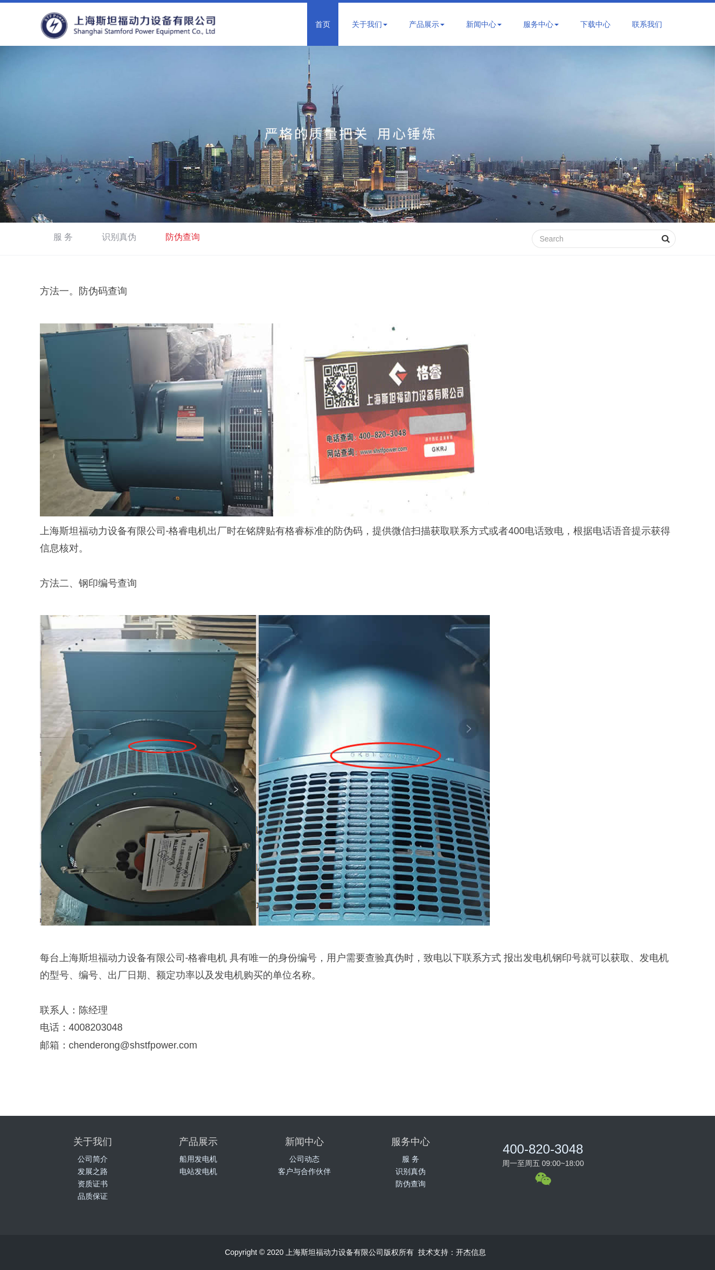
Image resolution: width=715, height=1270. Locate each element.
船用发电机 (198, 1159)
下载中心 (595, 24)
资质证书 (93, 1183)
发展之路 (93, 1171)
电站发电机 (198, 1171)
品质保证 (93, 1196)
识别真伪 (119, 236)
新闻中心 (484, 24)
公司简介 (93, 1159)
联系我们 (647, 24)
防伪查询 (182, 236)
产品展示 (427, 24)
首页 (322, 24)
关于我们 (369, 24)
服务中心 (541, 24)
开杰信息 (471, 1252)
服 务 (63, 236)
